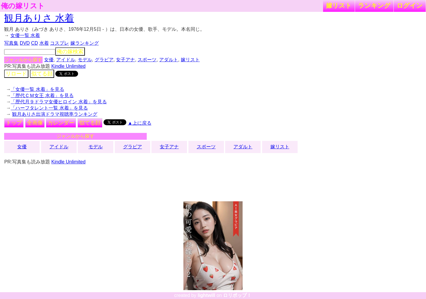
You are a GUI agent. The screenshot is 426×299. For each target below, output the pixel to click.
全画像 (35, 123)
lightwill (206, 295)
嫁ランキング (84, 43)
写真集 (11, 43)
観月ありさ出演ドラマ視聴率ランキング (54, 114)
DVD (25, 43)
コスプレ (59, 43)
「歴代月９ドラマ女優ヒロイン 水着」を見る (58, 101)
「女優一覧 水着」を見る (37, 89)
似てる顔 (42, 74)
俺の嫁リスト (23, 6)
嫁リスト (339, 5)
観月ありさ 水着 (39, 18)
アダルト (168, 59)
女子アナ (125, 59)
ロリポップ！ (237, 295)
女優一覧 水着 (25, 35)
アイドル (65, 59)
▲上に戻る (139, 123)
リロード (16, 74)
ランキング (374, 5)
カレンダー (61, 123)
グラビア (104, 59)
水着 (44, 43)
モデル (85, 59)
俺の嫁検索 (70, 51)
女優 (49, 59)
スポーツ (147, 59)
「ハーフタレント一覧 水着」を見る (49, 107)
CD (34, 43)
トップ (14, 123)
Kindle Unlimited (68, 66)
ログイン (410, 5)
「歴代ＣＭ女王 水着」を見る (42, 95)
